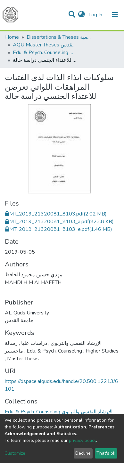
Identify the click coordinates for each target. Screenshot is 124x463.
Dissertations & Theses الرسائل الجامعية (59, 37)
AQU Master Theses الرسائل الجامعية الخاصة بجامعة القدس (45, 44)
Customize (14, 453)
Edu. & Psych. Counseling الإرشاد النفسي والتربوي (45, 52)
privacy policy (82, 440)
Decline (83, 453)
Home (12, 37)
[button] (81, 15)
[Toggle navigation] (115, 14)
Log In (95, 14)
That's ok (105, 453)
